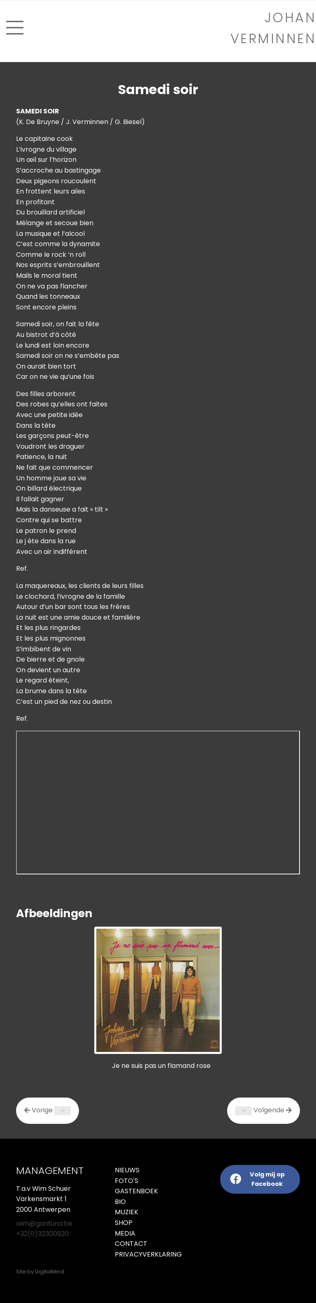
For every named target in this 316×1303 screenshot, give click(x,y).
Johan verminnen (273, 28)
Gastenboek (136, 1191)
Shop (123, 1222)
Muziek (126, 1212)
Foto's (126, 1180)
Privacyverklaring (133, 1254)
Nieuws (127, 1170)
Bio (120, 1201)
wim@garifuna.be (44, 1223)
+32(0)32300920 (42, 1233)
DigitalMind (49, 1271)
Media (125, 1233)
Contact (131, 1243)
